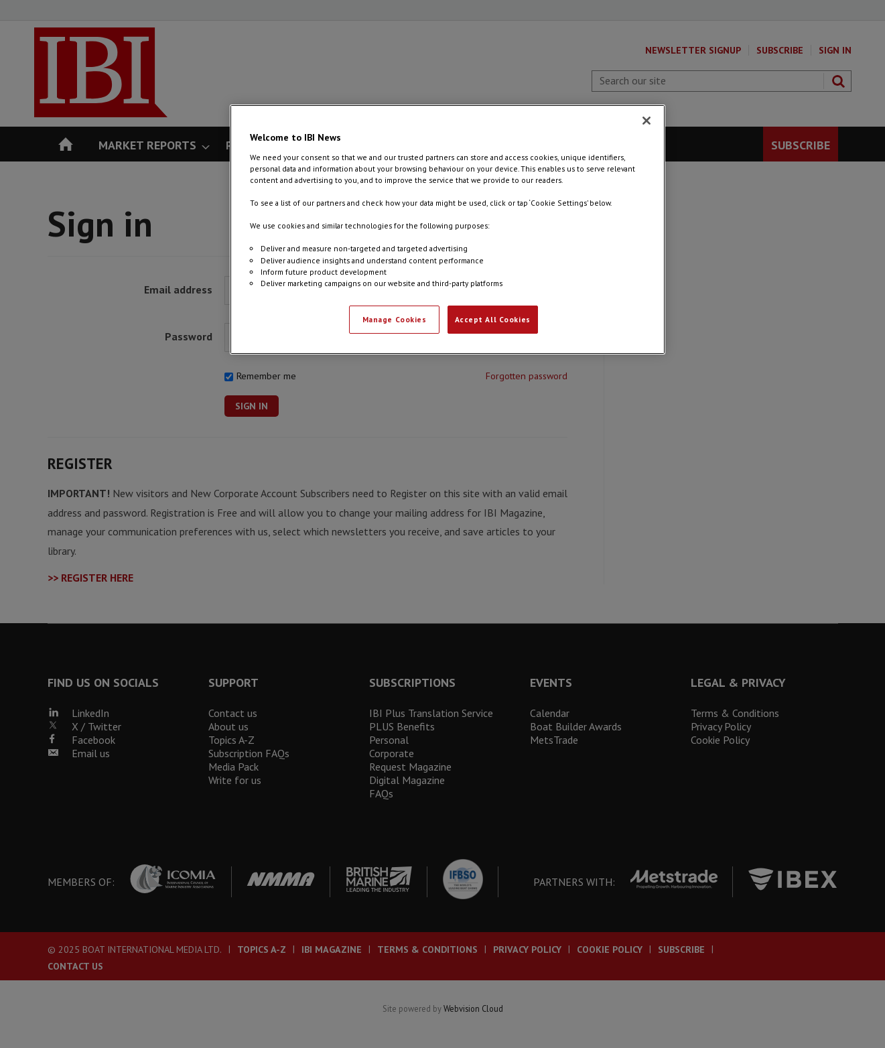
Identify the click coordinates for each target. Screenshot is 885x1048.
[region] (447, 229)
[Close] (646, 120)
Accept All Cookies (493, 319)
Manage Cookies (394, 319)
